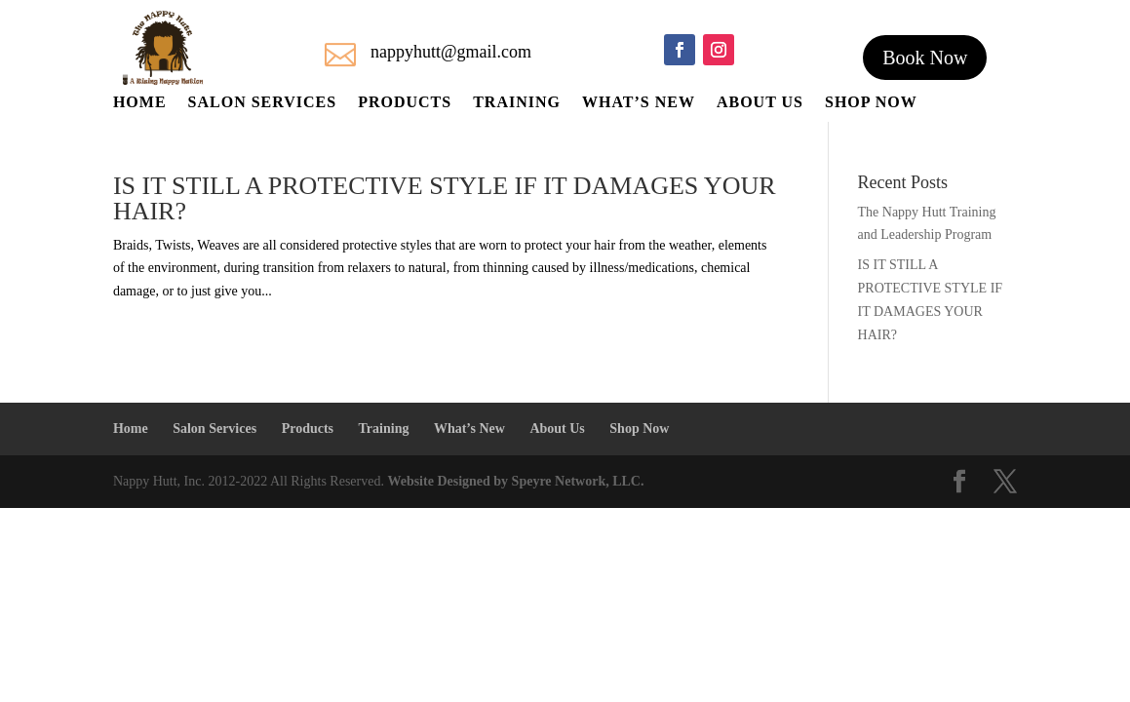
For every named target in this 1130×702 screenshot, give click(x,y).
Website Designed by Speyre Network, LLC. (515, 481)
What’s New (638, 103)
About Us (760, 103)
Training (517, 103)
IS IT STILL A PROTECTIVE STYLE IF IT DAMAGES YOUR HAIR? (444, 198)
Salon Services (262, 103)
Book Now (924, 57)
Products (404, 103)
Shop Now (871, 103)
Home (140, 103)
